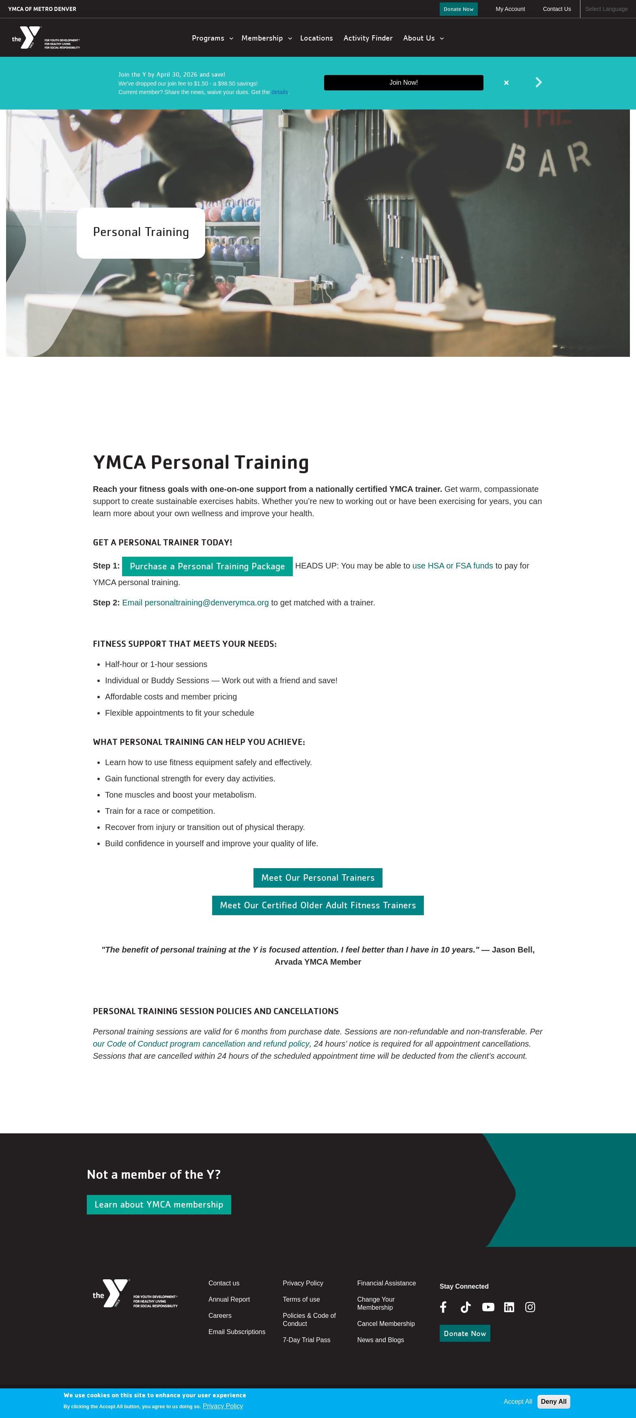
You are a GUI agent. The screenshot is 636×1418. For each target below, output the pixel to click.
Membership (266, 38)
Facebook (449, 1307)
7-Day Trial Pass (306, 1339)
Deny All (554, 1401)
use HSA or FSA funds (453, 565)
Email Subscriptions (237, 1331)
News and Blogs (380, 1339)
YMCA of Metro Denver (42, 9)
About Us (423, 38)
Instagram (536, 1307)
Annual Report (229, 1299)
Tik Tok (466, 1313)
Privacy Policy (303, 1283)
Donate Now (459, 9)
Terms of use (301, 1299)
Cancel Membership (386, 1323)
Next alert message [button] (539, 82)
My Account (510, 9)
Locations (317, 38)
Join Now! (403, 82)
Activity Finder (369, 38)
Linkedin (515, 1307)
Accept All (518, 1401)
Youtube (487, 1307)
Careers (220, 1315)
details (279, 92)
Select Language (606, 9)
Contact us (223, 1283)
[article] (318, 83)
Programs (212, 38)
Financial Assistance (386, 1283)
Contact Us (557, 9)
